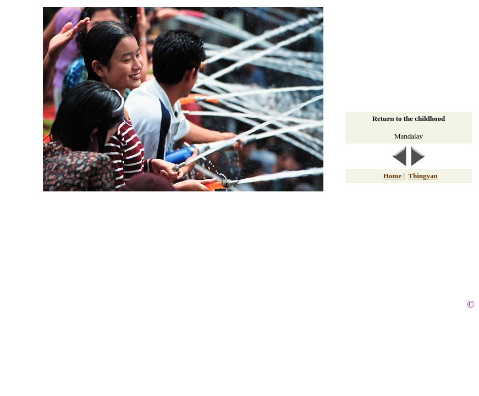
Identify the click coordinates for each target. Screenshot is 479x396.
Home (392, 176)
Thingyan (422, 176)
